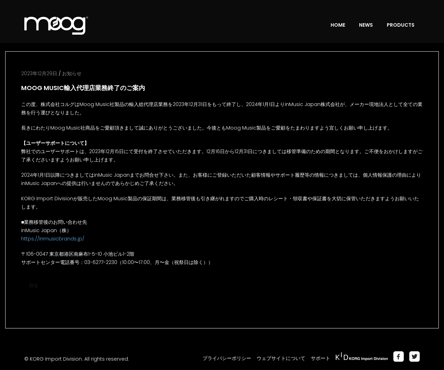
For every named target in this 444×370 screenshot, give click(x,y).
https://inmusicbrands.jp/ (52, 238)
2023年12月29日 (39, 73)
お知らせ (72, 73)
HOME (338, 24)
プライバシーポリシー (227, 358)
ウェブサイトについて (281, 358)
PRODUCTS (401, 24)
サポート (320, 358)
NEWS (366, 24)
